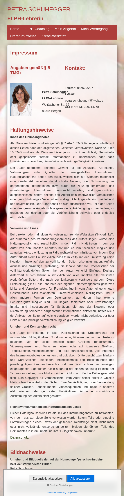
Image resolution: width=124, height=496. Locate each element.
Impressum (24, 486)
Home (14, 29)
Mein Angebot (65, 29)
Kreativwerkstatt (54, 36)
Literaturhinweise (23, 36)
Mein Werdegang (94, 29)
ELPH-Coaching (36, 29)
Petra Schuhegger (38, 9)
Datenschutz (19, 437)
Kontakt (11, 486)
